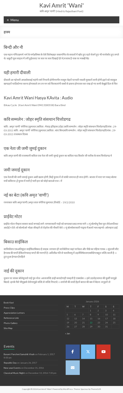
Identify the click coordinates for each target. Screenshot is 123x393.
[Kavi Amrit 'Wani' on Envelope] (73, 367)
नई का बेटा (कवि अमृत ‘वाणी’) (26, 195)
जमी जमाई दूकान (17, 169)
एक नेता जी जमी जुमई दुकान (25, 148)
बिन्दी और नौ (13, 47)
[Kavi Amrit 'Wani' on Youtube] (103, 352)
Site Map (8, 328)
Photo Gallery (10, 323)
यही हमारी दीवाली (17, 72)
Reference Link (11, 318)
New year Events (12, 367)
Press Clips (9, 307)
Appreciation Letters (14, 312)
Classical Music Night (14, 373)
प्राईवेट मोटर (13, 216)
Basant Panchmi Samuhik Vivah (19, 354)
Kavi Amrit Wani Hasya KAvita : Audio (38, 97)
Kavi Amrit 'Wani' (61, 5)
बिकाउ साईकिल (16, 241)
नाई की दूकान (14, 270)
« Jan (67, 333)
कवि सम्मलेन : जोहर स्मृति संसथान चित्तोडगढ (37, 119)
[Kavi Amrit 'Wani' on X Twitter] (88, 352)
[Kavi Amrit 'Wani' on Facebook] (73, 352)
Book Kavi (9, 302)
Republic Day (10, 362)
